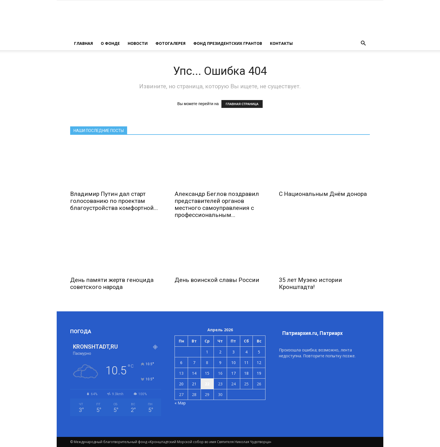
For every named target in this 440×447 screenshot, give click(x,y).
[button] (363, 43)
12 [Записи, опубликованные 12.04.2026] (259, 362)
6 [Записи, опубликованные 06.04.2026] (181, 362)
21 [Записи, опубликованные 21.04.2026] (194, 383)
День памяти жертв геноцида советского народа (111, 283)
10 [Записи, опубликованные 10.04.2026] (233, 362)
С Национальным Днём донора (323, 194)
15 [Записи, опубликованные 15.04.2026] (207, 373)
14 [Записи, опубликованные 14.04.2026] (194, 373)
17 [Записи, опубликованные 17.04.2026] (233, 373)
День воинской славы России (217, 280)
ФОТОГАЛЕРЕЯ (170, 43)
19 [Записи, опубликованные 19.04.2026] (259, 373)
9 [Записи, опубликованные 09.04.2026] (220, 362)
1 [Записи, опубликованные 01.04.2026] (207, 352)
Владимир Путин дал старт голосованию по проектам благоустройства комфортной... (114, 201)
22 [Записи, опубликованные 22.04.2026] (207, 383)
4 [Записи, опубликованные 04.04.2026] (246, 352)
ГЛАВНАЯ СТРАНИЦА (242, 104)
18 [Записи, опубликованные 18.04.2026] (246, 373)
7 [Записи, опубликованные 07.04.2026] (194, 362)
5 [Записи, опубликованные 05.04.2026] (259, 352)
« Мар (180, 403)
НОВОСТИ (138, 43)
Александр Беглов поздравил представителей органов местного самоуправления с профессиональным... (217, 204)
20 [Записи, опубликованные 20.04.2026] (181, 383)
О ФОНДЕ (110, 43)
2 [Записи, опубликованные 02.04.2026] (220, 352)
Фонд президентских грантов (227, 43)
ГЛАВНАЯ (83, 43)
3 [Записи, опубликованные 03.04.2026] (233, 352)
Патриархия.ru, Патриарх (312, 333)
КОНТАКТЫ (281, 43)
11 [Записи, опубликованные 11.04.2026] (246, 362)
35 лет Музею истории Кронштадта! (310, 283)
